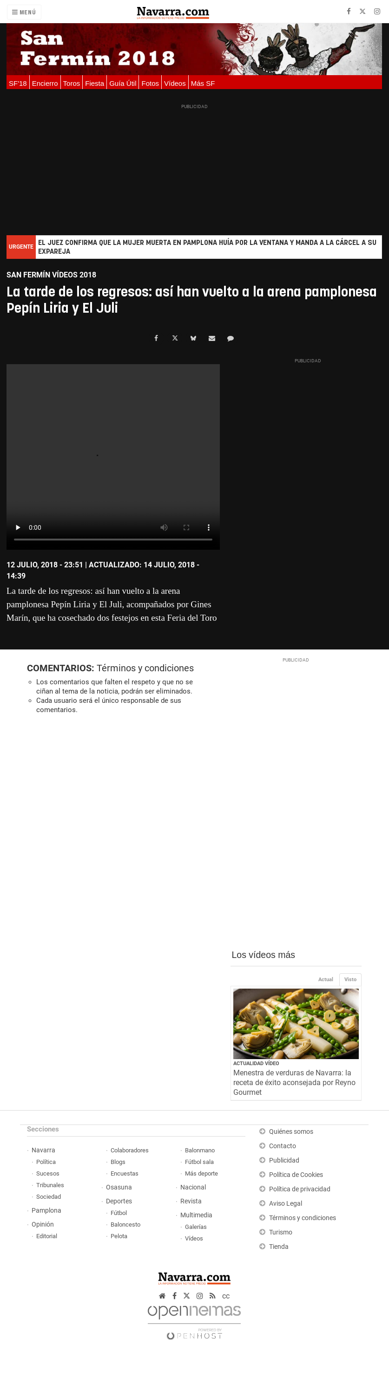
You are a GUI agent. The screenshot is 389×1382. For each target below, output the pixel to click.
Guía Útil (122, 83)
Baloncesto (125, 1224)
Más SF (203, 83)
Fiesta (94, 83)
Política (46, 1161)
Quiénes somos (291, 1132)
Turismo (280, 1232)
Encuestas (124, 1173)
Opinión (43, 1224)
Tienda (279, 1247)
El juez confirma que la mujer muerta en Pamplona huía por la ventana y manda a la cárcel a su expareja (207, 247)
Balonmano (200, 1150)
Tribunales (50, 1185)
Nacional (193, 1187)
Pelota (119, 1236)
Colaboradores (130, 1150)
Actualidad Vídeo (256, 1064)
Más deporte (201, 1173)
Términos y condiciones (145, 668)
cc (226, 1296)
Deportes (119, 1201)
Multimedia (196, 1215)
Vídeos (175, 83)
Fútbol (119, 1212)
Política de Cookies (296, 1175)
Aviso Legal (285, 1204)
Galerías (196, 1226)
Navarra (43, 1150)
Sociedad (48, 1196)
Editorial (46, 1236)
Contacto (282, 1146)
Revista (191, 1201)
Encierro (45, 83)
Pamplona (46, 1211)
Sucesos (47, 1173)
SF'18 (18, 83)
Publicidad (284, 1160)
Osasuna (119, 1187)
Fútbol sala (199, 1161)
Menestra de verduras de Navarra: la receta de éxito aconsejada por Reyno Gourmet (294, 1082)
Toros (71, 83)
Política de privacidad (299, 1189)
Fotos (150, 83)
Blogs (118, 1161)
